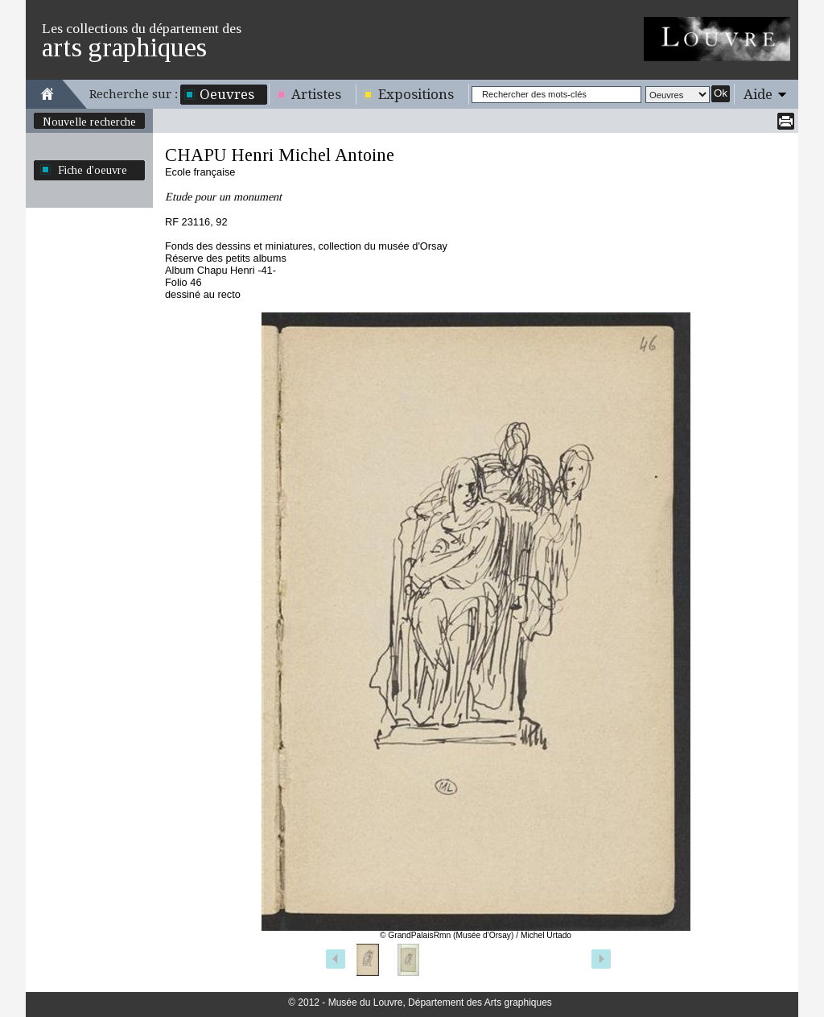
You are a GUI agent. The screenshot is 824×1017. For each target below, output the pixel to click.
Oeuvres (227, 94)
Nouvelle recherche (89, 121)
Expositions (416, 94)
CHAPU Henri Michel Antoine (279, 155)
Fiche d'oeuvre (92, 169)
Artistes (316, 94)
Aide (758, 94)
